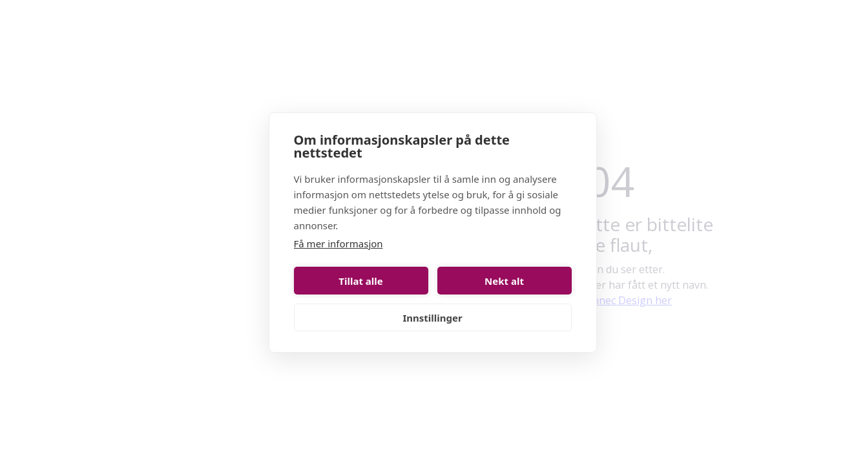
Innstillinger (432, 317)
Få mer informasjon (338, 243)
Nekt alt (504, 280)
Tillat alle (360, 280)
